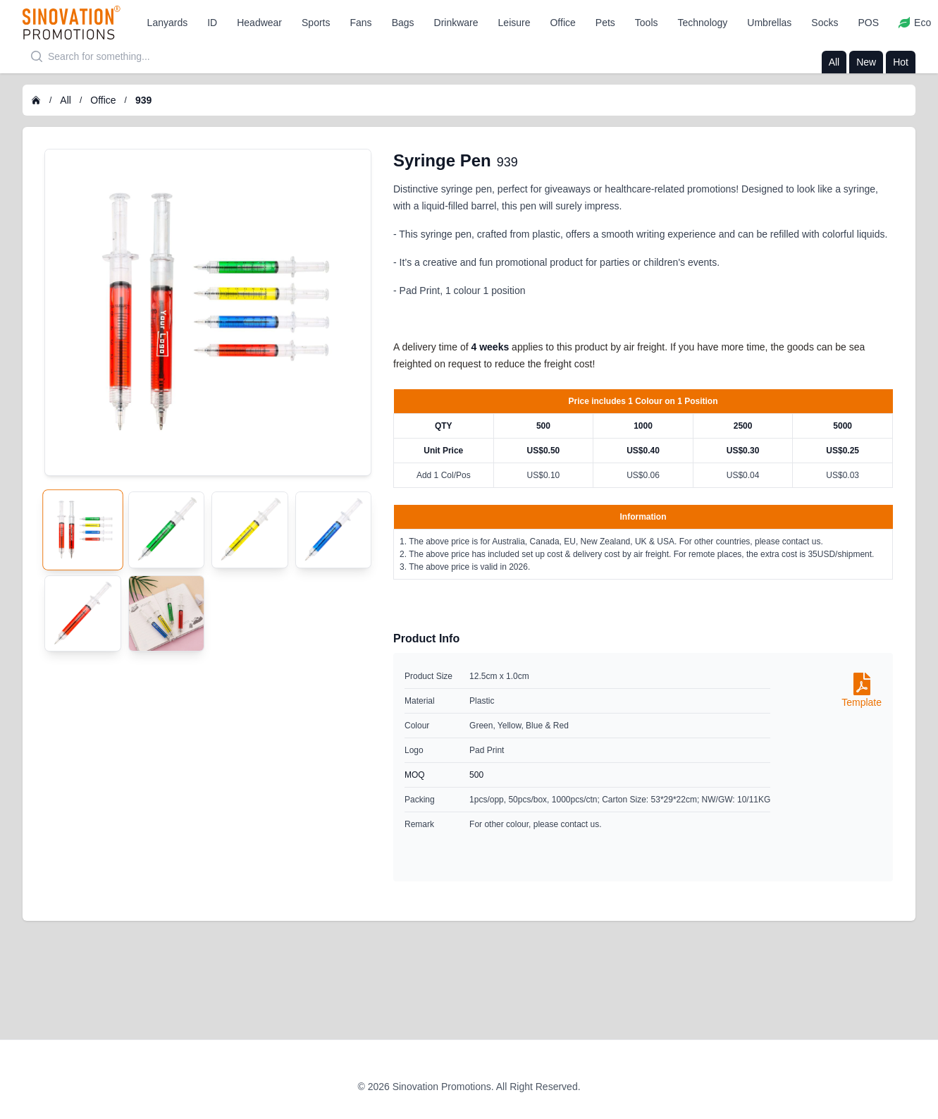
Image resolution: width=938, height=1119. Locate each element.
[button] (167, 22)
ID (212, 22)
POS (868, 22)
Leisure (514, 22)
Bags (403, 22)
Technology (703, 22)
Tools (646, 22)
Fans (361, 22)
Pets (605, 22)
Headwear (259, 22)
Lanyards (167, 22)
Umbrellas (769, 22)
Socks (824, 22)
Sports (316, 22)
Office (562, 22)
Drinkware (456, 22)
